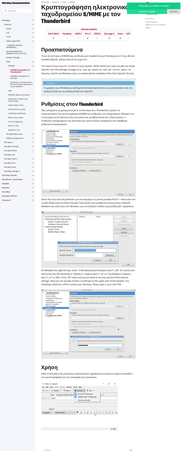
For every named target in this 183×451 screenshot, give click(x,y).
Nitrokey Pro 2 (10, 163)
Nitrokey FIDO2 (10, 150)
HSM (8, 61)
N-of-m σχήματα (15, 121)
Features (8, 24)
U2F (7, 32)
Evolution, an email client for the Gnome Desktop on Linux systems (21, 84)
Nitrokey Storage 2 (12, 171)
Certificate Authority (16, 113)
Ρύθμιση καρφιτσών (15, 138)
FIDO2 (8, 28)
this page (78, 59)
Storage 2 (109, 33)
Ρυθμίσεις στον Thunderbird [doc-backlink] (72, 104)
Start (120, 33)
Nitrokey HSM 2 (10, 159)
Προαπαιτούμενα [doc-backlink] (62, 50)
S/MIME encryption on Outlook (19, 77)
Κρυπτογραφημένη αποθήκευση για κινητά (16, 52)
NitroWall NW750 (9, 196)
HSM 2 (78, 33)
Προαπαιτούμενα (151, 22)
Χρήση (147, 27)
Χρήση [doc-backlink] (49, 368)
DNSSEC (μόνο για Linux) (18, 95)
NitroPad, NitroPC (9, 175)
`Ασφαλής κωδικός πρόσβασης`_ (14, 46)
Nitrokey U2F (9, 154)
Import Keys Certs (16, 105)
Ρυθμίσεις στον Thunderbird (155, 25)
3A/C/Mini (53, 33)
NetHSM (5, 187)
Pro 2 (88, 33)
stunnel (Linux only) (16, 109)
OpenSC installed (67, 66)
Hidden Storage (13, 57)
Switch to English (147, 11)
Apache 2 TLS (14, 130)
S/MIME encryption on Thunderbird (20, 71)
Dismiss (174, 11)
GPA (10, 90)
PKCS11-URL (13, 126)
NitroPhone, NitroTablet (12, 179)
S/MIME (11, 66)
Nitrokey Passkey (11, 146)
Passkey (67, 33)
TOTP (8, 37)
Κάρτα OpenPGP (13, 41)
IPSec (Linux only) (15, 117)
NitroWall (6, 192)
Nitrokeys (6, 20)
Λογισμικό (6, 200)
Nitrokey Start (10, 167)
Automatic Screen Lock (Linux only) (18, 100)
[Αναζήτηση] (17, 11)
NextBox (5, 183)
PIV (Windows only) (14, 134)
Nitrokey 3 (8, 142)
